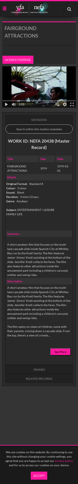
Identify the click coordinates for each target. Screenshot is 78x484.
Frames (39, 369)
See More (60, 352)
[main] (39, 214)
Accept (39, 475)
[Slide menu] (4, 8)
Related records (39, 378)
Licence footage (18, 60)
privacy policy (64, 461)
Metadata (39, 120)
